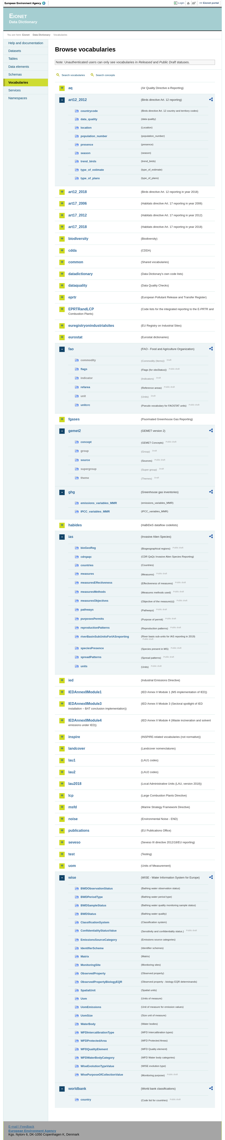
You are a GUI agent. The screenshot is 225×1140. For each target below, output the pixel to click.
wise (72, 877)
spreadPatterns (91, 657)
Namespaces (17, 98)
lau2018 (74, 784)
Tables (13, 58)
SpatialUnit (88, 990)
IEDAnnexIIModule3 (84, 704)
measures (87, 573)
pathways (87, 609)
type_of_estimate (92, 169)
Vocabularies (18, 82)
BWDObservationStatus (97, 888)
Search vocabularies (73, 75)
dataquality (77, 285)
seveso (74, 842)
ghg (71, 492)
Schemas (15, 74)
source (85, 460)
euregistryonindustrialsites (91, 325)
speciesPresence (92, 648)
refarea (85, 387)
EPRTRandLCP (81, 309)
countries (87, 565)
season (85, 153)
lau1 (71, 760)
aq (70, 88)
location (86, 127)
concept (86, 442)
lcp (70, 795)
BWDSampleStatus (93, 905)
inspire (74, 737)
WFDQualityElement (94, 1049)
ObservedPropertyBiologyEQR (101, 982)
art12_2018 (77, 192)
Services (14, 90)
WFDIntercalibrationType (97, 1032)
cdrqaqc (86, 556)
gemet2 (74, 431)
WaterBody (88, 1024)
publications (78, 830)
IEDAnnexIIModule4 (84, 720)
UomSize (87, 1015)
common (75, 262)
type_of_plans (90, 178)
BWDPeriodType (92, 897)
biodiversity (78, 239)
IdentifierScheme (92, 948)
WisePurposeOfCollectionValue (102, 1074)
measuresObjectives (94, 600)
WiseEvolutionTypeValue (97, 1066)
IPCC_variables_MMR (95, 511)
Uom (84, 998)
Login (181, 3)
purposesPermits (92, 618)
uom (72, 866)
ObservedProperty (93, 973)
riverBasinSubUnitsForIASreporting (105, 636)
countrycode (89, 111)
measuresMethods (93, 591)
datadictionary (80, 274)
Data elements (18, 66)
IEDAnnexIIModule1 (84, 692)
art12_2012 (77, 100)
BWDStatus (88, 914)
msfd (72, 807)
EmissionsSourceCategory (99, 939)
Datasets (14, 51)
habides (75, 525)
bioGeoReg (88, 547)
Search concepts (105, 75)
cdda (72, 250)
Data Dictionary (41, 34)
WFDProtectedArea (94, 1040)
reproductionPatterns (95, 627)
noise (73, 819)
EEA (26, 3)
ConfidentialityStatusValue (98, 930)
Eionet (26, 34)
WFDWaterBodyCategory (97, 1057)
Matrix (85, 956)
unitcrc (85, 405)
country (86, 1099)
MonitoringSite (91, 965)
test (71, 854)
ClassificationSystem (95, 922)
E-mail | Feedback (21, 1126)
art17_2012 (77, 215)
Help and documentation (25, 43)
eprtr (72, 297)
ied (70, 680)
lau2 (71, 772)
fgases (74, 419)
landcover (76, 748)
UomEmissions (91, 1007)
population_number (94, 136)
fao (71, 349)
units (84, 666)
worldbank (77, 1089)
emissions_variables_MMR (99, 503)
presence (87, 144)
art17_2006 (77, 203)
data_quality (89, 119)
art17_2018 (77, 227)
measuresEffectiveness (96, 582)
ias (70, 537)
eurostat (75, 337)
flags (84, 369)
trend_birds (88, 161)
